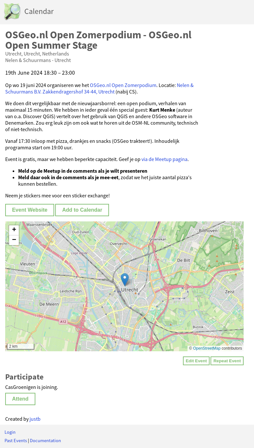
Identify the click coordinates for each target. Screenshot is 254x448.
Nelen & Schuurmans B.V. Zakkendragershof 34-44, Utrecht (99, 88)
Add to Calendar (82, 210)
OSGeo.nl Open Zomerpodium (123, 85)
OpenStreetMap (207, 348)
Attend (20, 399)
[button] (125, 279)
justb (35, 419)
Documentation (45, 440)
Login (10, 432)
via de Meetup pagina (164, 159)
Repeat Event (227, 360)
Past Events (16, 440)
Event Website (29, 210)
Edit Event (196, 360)
